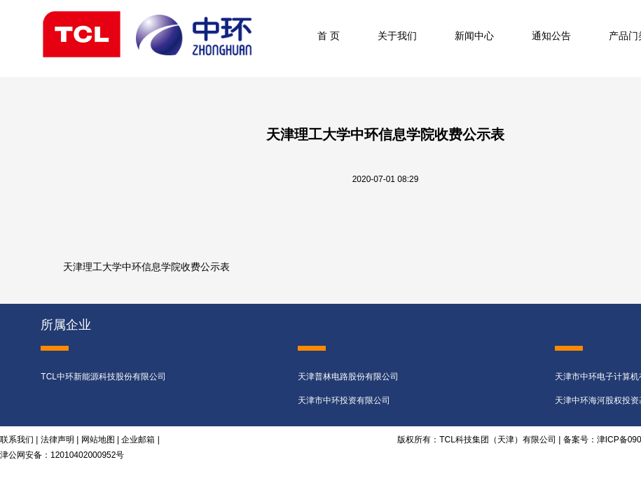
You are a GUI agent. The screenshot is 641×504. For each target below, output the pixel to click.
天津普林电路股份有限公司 (348, 377)
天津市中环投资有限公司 (344, 400)
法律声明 (57, 439)
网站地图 (98, 439)
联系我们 (17, 439)
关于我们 (397, 35)
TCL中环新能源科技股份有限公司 (103, 377)
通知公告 (551, 35)
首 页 (328, 35)
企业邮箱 (138, 439)
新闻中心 (474, 35)
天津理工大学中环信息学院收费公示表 (146, 267)
